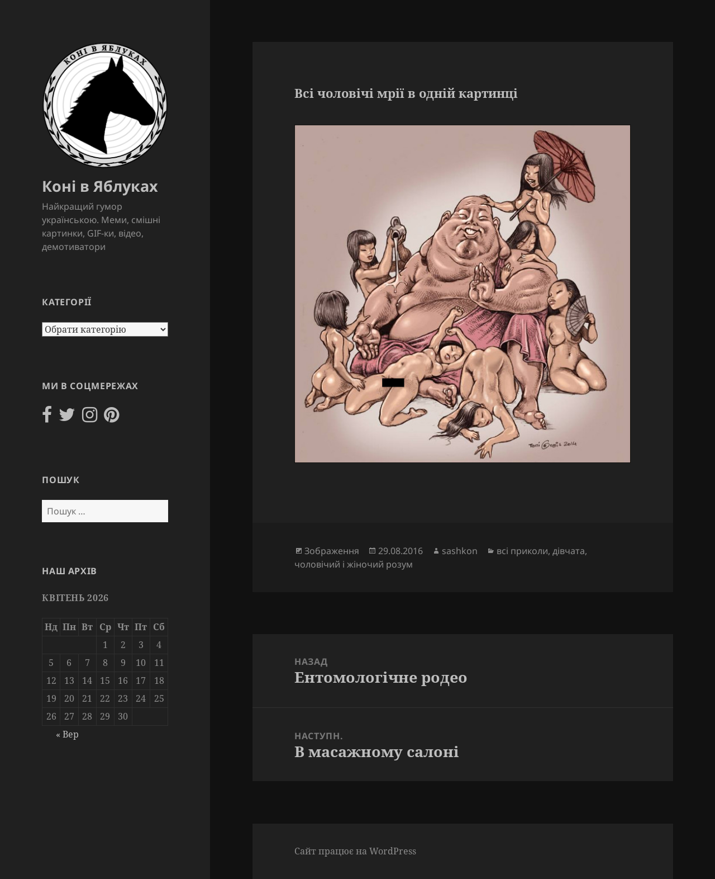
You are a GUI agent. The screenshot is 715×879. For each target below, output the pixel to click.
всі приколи (522, 551)
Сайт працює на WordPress (355, 851)
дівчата (568, 551)
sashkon (460, 551)
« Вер (67, 734)
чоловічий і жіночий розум (353, 564)
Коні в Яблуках (100, 186)
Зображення (331, 551)
